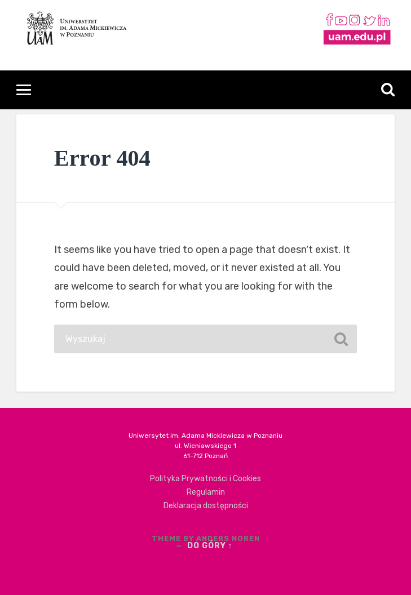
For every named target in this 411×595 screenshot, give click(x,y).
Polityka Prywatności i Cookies (205, 478)
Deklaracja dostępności (205, 505)
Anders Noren (228, 538)
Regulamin (206, 492)
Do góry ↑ (210, 545)
